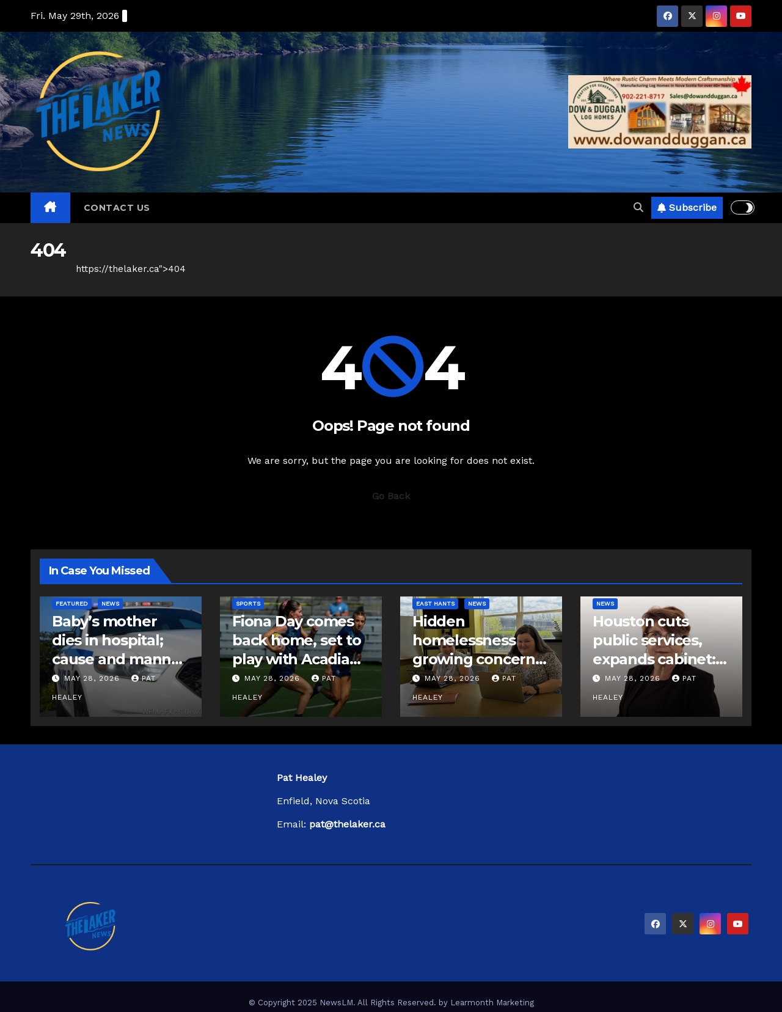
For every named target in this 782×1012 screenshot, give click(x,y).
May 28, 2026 (93, 678)
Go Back (391, 496)
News (110, 603)
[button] (638, 207)
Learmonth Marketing (492, 1002)
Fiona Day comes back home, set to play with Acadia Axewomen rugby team (296, 659)
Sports (248, 603)
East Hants (435, 603)
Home (44, 268)
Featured (72, 603)
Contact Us (117, 207)
